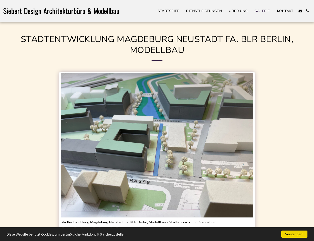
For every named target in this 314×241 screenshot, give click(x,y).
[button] (300, 11)
